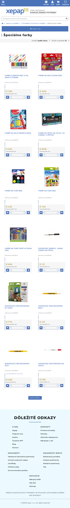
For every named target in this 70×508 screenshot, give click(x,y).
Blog (14, 444)
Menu (3, 4)
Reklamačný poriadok (51, 457)
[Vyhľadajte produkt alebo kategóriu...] (34, 19)
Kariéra (15, 437)
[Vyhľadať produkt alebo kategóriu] (67, 19)
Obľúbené (65, 4)
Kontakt (46, 4)
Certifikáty (12, 463)
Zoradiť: (40, 41)
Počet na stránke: (60, 41)
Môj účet (32, 483)
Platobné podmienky (51, 463)
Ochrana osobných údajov (18, 460)
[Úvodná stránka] (35, 11)
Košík (58, 4)
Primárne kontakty (48, 430)
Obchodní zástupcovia (49, 437)
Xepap (14, 430)
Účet (52, 4)
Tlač (44, 467)
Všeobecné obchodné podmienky (21, 457)
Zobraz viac (35, 29)
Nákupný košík (35, 479)
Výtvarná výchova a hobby (33, 23)
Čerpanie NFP (17, 441)
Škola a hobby (12, 23)
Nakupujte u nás (47, 441)
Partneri (15, 448)
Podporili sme (17, 434)
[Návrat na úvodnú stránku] (2, 23)
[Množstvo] (18, 97)
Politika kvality (13, 467)
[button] (7, 97)
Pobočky (44, 434)
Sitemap (32, 486)
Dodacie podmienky (51, 460)
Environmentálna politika (18, 470)
